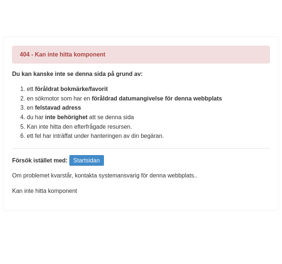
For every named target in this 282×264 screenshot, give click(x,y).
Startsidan (86, 160)
